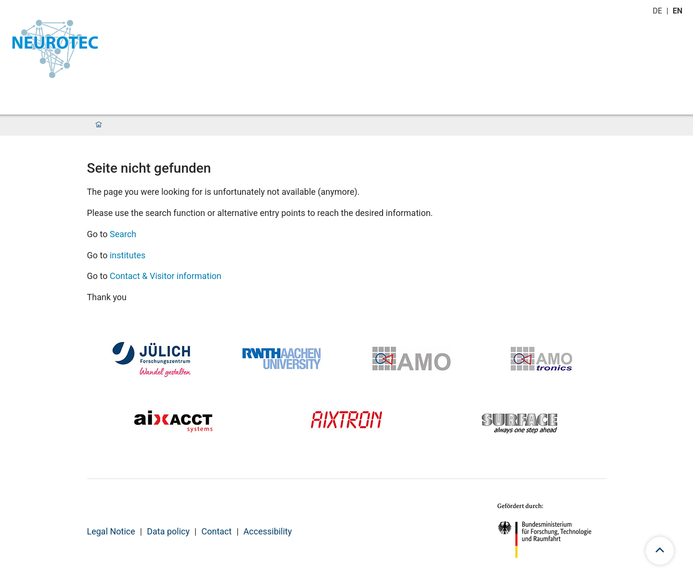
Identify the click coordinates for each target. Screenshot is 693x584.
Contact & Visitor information (165, 276)
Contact (216, 531)
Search (123, 234)
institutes (127, 255)
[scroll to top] (660, 551)
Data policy (168, 531)
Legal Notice (111, 531)
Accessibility (268, 531)
